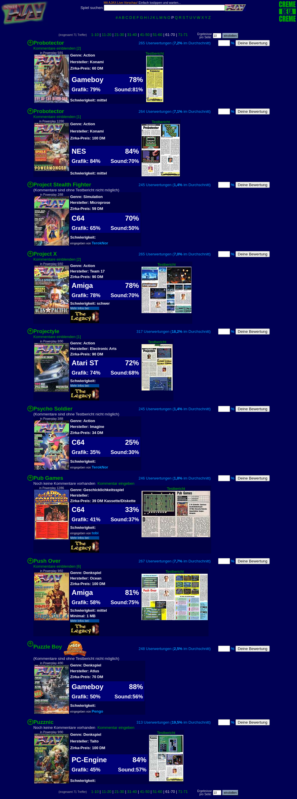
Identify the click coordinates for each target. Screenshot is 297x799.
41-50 (144, 34)
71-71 (183, 34)
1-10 (95, 34)
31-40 (132, 34)
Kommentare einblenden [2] (57, 48)
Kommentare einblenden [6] (57, 566)
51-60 (157, 34)
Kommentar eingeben (115, 483)
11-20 (106, 34)
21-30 (119, 34)
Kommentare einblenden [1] (57, 117)
